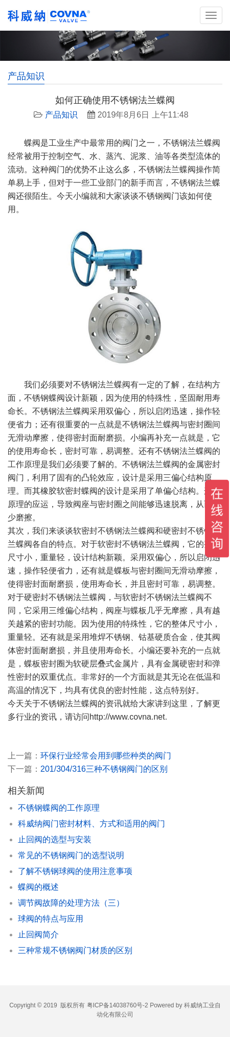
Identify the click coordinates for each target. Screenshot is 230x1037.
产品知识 (61, 114)
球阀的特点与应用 (50, 918)
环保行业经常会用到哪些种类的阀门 (105, 755)
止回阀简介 (38, 934)
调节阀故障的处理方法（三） (71, 902)
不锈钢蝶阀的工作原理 (59, 807)
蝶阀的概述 (38, 887)
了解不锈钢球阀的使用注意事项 (75, 871)
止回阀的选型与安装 (54, 839)
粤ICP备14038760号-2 (117, 1005)
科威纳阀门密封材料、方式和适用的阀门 (91, 823)
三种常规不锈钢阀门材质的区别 (75, 950)
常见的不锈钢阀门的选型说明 (71, 855)
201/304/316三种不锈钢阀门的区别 (104, 769)
